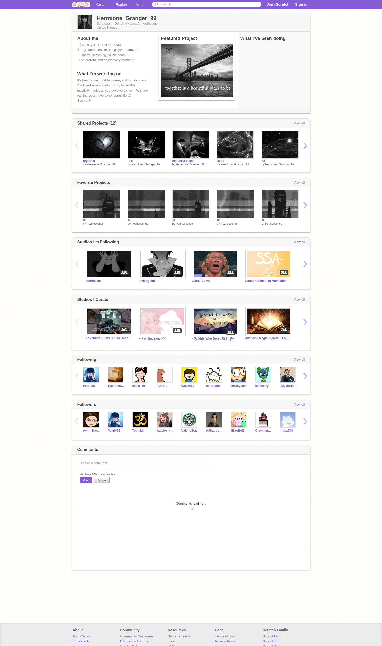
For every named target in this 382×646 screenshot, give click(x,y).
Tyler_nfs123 (116, 386)
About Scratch (82, 636)
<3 (263, 161)
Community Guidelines (136, 636)
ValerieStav (189, 430)
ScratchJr (270, 641)
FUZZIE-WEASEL (165, 386)
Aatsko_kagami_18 (165, 430)
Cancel (101, 480)
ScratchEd (270, 636)
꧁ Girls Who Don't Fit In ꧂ (213, 338)
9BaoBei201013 (239, 430)
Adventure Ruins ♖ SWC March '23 (108, 338)
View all (299, 123)
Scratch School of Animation (266, 281)
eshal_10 (138, 386)
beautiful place (183, 161)
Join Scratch (278, 4)
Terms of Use (225, 636)
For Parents (81, 641)
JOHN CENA (201, 281)
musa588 (286, 430)
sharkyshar (239, 386)
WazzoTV (188, 386)
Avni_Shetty (91, 430)
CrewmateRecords (263, 430)
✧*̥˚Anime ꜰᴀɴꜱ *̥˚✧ (153, 338)
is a (130, 161)
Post (86, 480)
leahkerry (262, 386)
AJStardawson (214, 430)
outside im (93, 281)
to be (220, 161)
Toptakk (138, 430)
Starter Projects (179, 636)
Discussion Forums (134, 641)
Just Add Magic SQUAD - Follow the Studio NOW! (268, 338)
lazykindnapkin (288, 386)
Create (102, 4)
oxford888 (213, 386)
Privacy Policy (225, 641)
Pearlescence (95, 223)
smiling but (147, 281)
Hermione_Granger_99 (101, 164)
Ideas (140, 4)
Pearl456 (89, 386)
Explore (122, 4)
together (89, 161)
